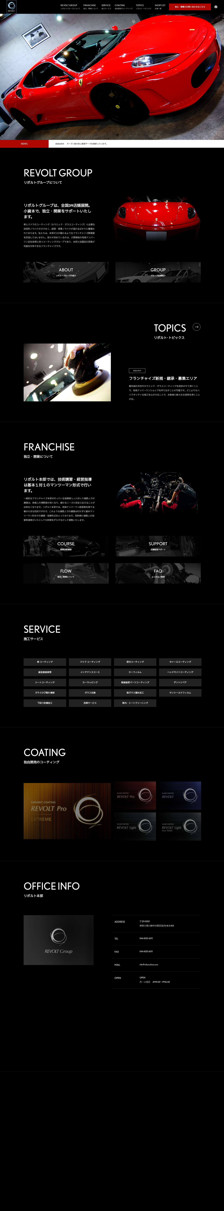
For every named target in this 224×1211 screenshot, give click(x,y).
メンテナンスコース (90, 673)
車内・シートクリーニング (135, 703)
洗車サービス (90, 703)
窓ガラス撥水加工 (135, 693)
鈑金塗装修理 (44, 673)
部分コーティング (135, 662)
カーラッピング (90, 683)
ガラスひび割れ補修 (45, 693)
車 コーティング (45, 662)
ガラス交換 (90, 693)
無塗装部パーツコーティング (135, 683)
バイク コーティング (90, 662)
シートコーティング (45, 683)
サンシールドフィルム (180, 693)
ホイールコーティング (180, 662)
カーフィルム (135, 673)
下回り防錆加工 (44, 703)
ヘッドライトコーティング (180, 673)
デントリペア (180, 683)
